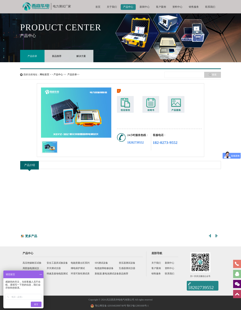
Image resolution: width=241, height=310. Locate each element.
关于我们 (112, 7)
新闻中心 (145, 7)
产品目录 (32, 56)
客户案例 (161, 7)
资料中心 (177, 7)
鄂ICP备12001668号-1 (138, 305)
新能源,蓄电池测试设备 (107, 273)
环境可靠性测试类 (80, 273)
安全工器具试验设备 (57, 263)
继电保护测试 (78, 268)
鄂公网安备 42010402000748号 (108, 305)
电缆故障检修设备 (104, 268)
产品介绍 (29, 165)
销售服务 (194, 7)
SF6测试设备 (101, 263)
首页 (97, 7)
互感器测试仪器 (127, 268)
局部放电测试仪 (31, 268)
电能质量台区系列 (80, 263)
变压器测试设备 (127, 263)
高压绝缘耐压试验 (32, 263)
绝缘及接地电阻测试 (57, 273)
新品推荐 (56, 56)
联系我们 (210, 7)
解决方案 (81, 56)
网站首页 (44, 74)
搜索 (213, 74)
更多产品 (31, 236)
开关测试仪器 (54, 268)
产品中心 (128, 7)
